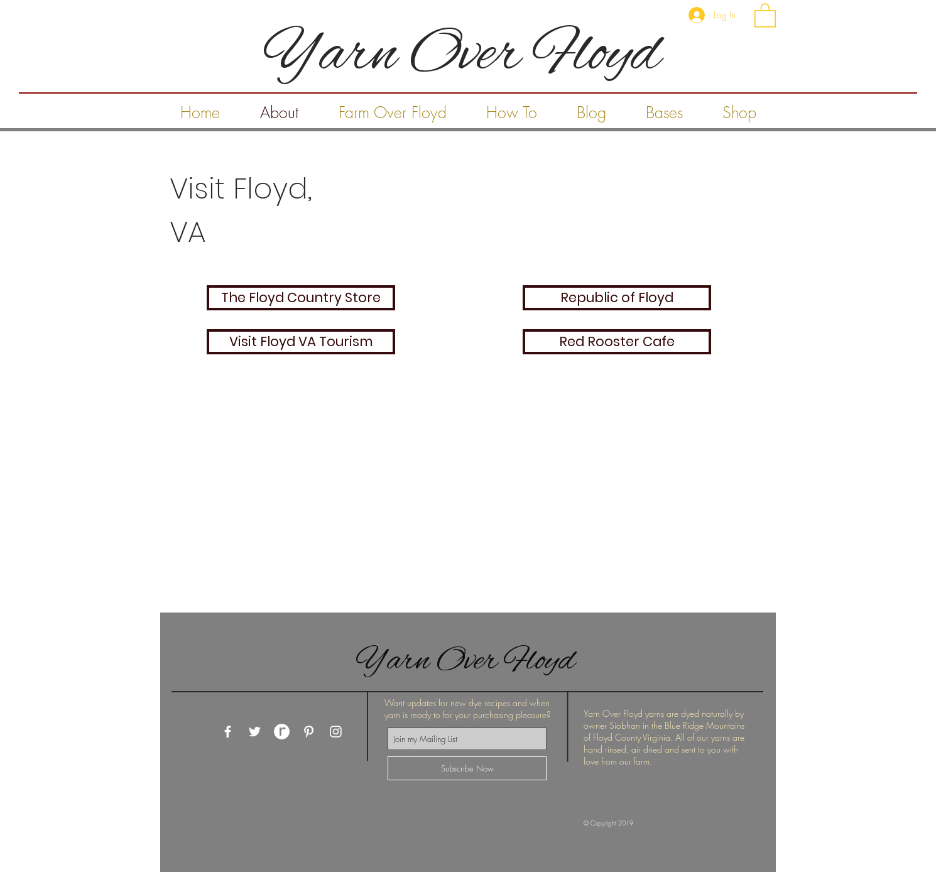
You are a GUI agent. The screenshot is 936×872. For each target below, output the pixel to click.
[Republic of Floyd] (617, 297)
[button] (765, 14)
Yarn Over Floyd (469, 662)
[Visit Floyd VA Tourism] (301, 341)
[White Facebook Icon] (228, 731)
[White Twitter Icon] (255, 731)
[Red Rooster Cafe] (617, 341)
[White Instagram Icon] (336, 731)
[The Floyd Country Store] (301, 297)
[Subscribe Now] (467, 768)
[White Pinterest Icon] (309, 731)
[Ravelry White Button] (282, 731)
